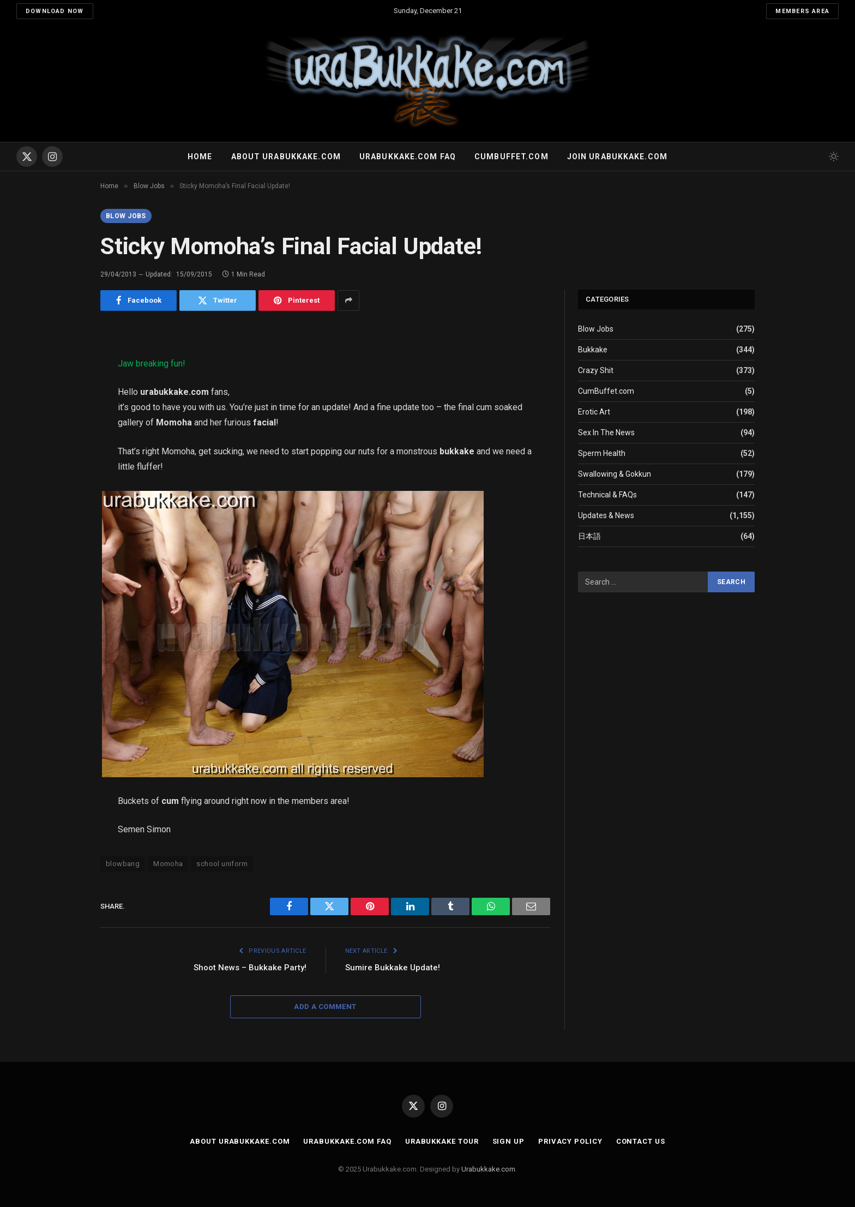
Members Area (802, 11)
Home (200, 156)
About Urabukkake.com (286, 156)
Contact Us (640, 1141)
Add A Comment (325, 1006)
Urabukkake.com (488, 1169)
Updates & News (606, 515)
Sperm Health (601, 453)
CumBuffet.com (606, 391)
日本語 (589, 536)
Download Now (55, 11)
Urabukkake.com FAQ (407, 156)
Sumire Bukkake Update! (392, 967)
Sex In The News (606, 432)
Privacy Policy (570, 1141)
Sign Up (508, 1141)
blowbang (123, 864)
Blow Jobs (126, 216)
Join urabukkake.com (617, 156)
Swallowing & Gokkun (614, 474)
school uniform (221, 864)
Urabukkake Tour (442, 1141)
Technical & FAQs (607, 494)
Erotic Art (594, 411)
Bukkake (592, 349)
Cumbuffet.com (511, 156)
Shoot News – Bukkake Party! (250, 967)
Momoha (168, 864)
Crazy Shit (595, 370)
